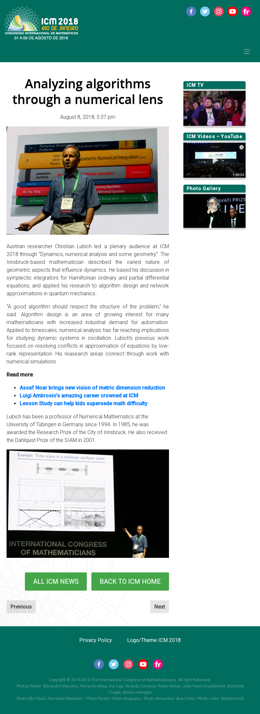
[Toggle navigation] (247, 51)
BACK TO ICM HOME (130, 581)
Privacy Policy (95, 640)
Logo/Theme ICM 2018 (154, 640)
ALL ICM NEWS (56, 581)
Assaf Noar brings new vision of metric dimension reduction (92, 388)
